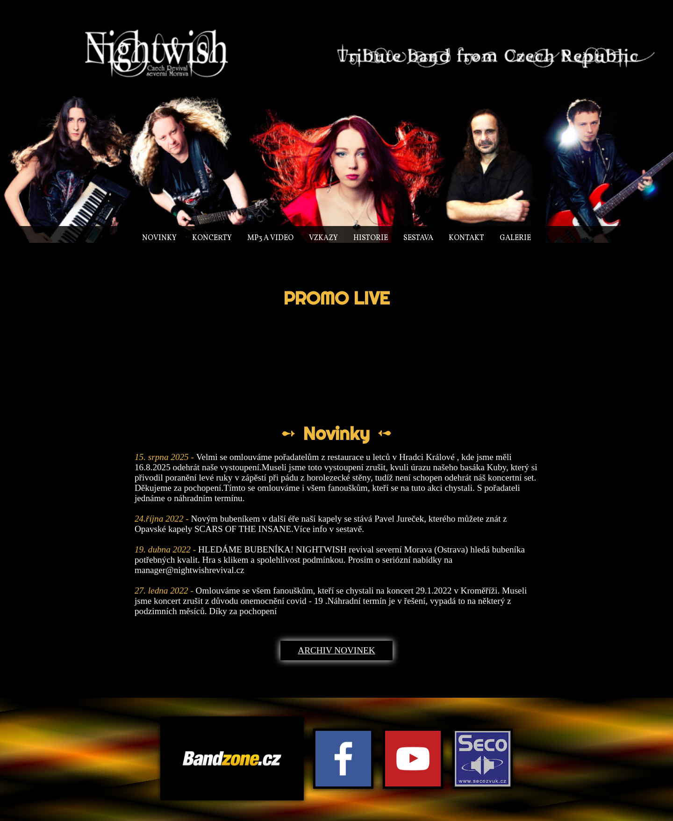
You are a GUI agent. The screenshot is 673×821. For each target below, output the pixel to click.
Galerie (515, 238)
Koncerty (212, 238)
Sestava (418, 238)
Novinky (159, 238)
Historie (370, 238)
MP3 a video (270, 238)
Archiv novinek (336, 650)
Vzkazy (323, 238)
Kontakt (466, 238)
